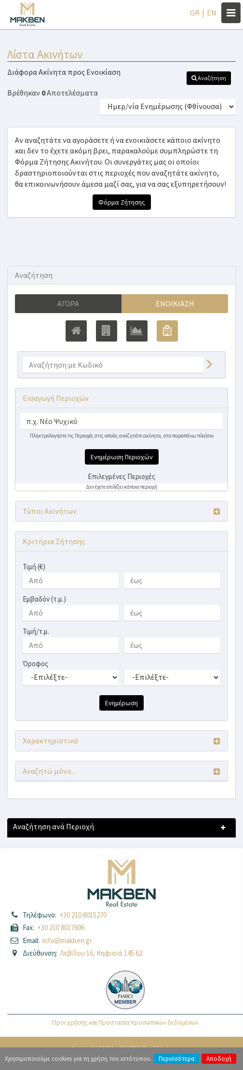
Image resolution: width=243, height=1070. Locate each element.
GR (195, 12)
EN (211, 12)
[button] (209, 78)
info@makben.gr (67, 940)
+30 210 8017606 (60, 927)
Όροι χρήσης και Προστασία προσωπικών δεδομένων (125, 1022)
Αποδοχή (218, 1059)
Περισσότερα (176, 1059)
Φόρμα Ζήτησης (121, 202)
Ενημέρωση (121, 703)
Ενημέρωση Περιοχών (122, 457)
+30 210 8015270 (83, 914)
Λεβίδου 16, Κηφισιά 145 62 (101, 953)
